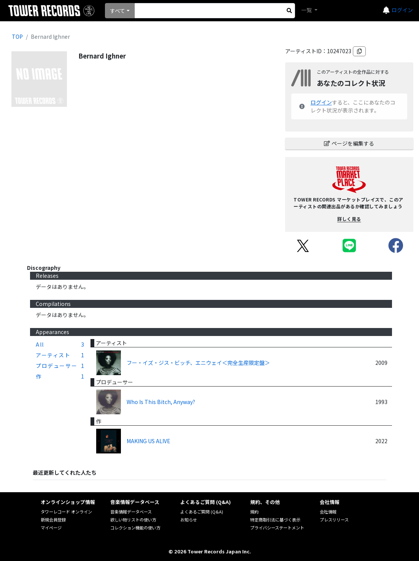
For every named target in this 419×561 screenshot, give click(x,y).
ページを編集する (349, 143)
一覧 (307, 10)
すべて (117, 10)
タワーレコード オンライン (66, 512)
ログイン (402, 10)
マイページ (51, 528)
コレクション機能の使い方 (135, 528)
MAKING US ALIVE (148, 441)
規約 (254, 512)
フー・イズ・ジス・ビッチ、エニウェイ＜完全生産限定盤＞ (198, 362)
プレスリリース (334, 520)
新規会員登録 (53, 520)
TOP (17, 36)
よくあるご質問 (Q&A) (201, 512)
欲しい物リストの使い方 (133, 520)
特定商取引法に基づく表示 (275, 520)
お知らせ (188, 520)
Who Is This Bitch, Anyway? (161, 402)
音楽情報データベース (131, 512)
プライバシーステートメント (277, 528)
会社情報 (328, 512)
